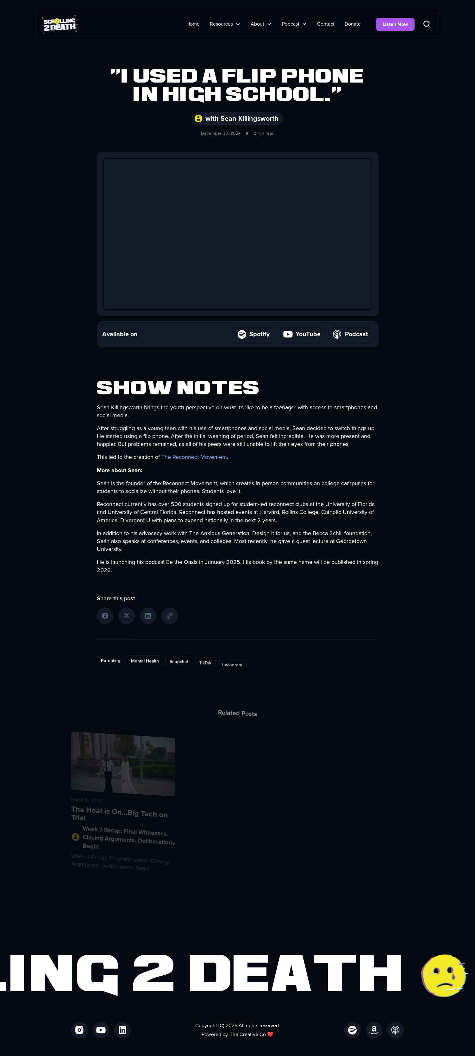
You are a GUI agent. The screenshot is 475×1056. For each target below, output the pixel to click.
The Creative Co (248, 1034)
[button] (225, 24)
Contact (325, 24)
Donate (353, 24)
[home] (59, 24)
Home (193, 24)
